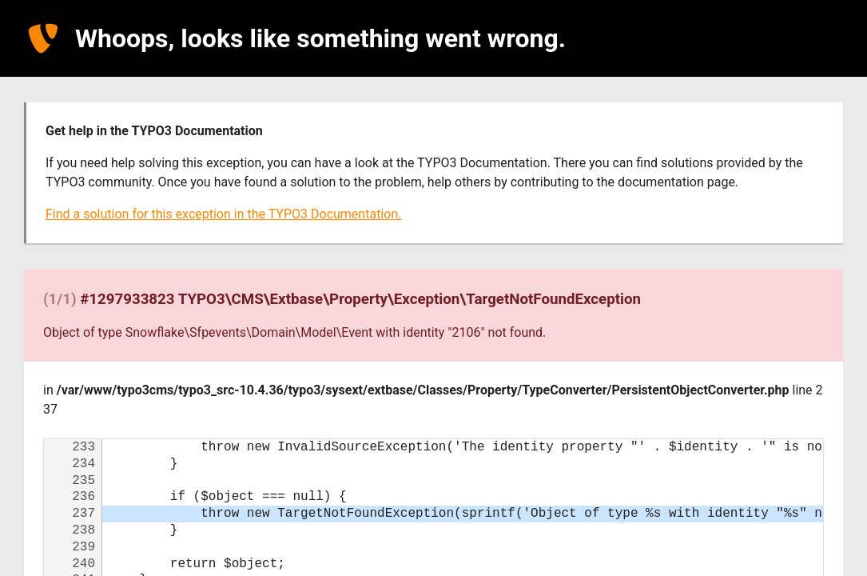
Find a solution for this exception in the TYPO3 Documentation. (223, 214)
